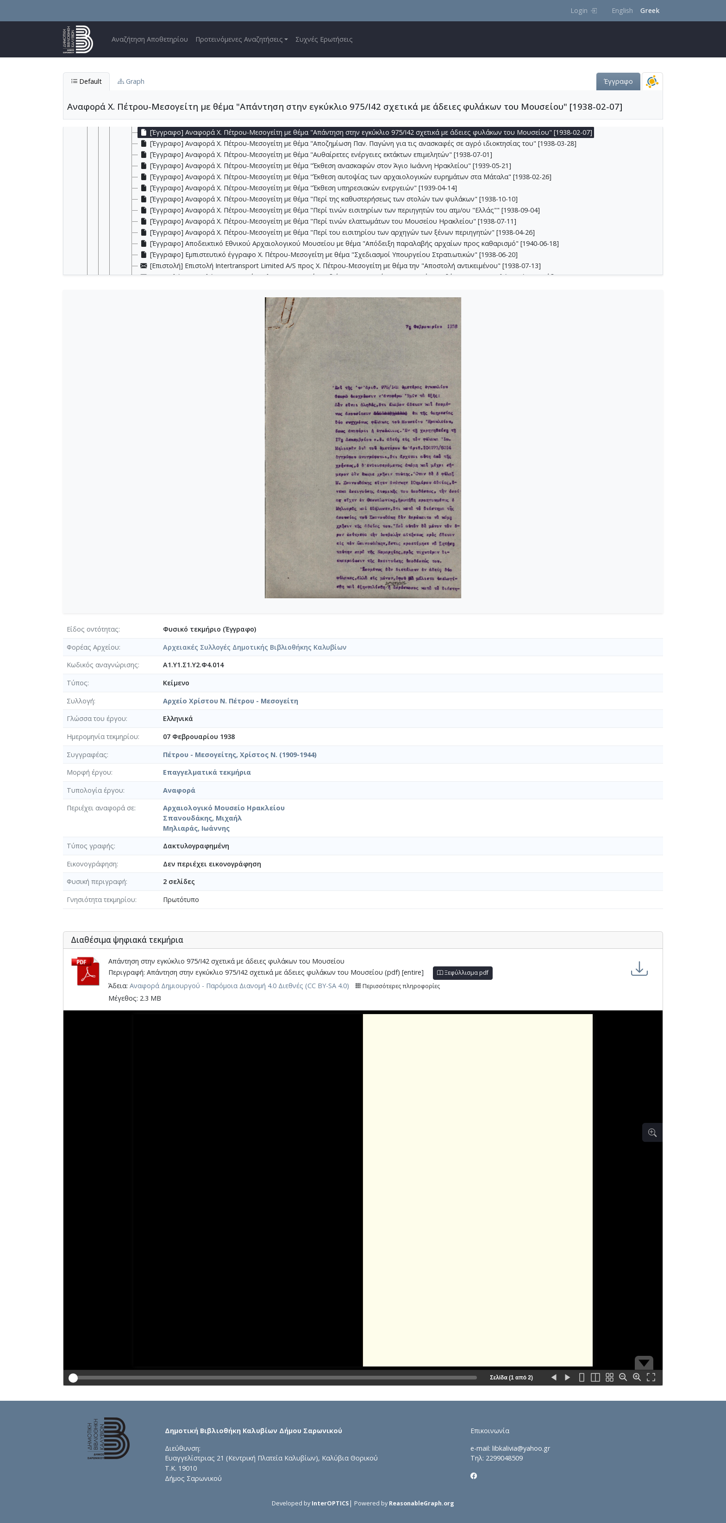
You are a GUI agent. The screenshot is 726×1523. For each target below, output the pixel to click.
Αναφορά (179, 790)
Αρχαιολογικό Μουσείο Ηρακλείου (224, 807)
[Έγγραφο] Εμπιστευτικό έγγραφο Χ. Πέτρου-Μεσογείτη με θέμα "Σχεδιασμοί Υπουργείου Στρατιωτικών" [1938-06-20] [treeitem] (328, 254)
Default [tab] (86, 81)
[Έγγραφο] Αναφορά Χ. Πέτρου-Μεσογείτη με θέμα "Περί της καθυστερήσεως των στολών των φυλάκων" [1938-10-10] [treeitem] (328, 199)
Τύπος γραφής (90, 845)
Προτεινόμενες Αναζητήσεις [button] (239, 39)
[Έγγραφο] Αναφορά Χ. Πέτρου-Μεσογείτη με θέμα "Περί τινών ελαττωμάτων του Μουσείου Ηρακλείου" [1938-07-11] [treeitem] (327, 221)
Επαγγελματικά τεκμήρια (207, 772)
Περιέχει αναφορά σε (100, 807)
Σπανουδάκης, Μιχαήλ (202, 818)
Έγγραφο (618, 81)
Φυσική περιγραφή (96, 881)
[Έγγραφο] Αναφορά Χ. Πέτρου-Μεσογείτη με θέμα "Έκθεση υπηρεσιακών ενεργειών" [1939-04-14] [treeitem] (297, 188)
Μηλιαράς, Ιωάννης (196, 828)
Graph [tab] (131, 81)
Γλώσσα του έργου (96, 718)
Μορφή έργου (89, 772)
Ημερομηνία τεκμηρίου (102, 736)
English (622, 10)
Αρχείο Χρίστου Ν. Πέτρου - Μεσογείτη (230, 700)
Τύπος (77, 682)
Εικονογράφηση (92, 863)
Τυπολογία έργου (95, 790)
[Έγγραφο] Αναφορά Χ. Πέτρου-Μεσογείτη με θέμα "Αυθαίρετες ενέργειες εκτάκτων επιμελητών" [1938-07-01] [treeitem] (315, 154)
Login (583, 10)
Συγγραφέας (87, 754)
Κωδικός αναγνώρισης (102, 664)
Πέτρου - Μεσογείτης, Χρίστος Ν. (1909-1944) (240, 754)
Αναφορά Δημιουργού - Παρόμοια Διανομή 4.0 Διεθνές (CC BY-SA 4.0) (239, 985)
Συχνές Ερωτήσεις (324, 39)
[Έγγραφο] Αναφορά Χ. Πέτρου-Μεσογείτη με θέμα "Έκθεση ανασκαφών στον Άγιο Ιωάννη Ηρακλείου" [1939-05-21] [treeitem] (324, 165)
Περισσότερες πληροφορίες (397, 986)
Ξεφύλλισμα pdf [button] (462, 973)
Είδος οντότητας (93, 629)
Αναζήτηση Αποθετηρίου (150, 39)
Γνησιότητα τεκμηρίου (101, 899)
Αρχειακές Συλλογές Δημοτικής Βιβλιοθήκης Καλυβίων (254, 647)
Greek (649, 10)
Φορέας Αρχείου (93, 647)
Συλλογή (80, 700)
